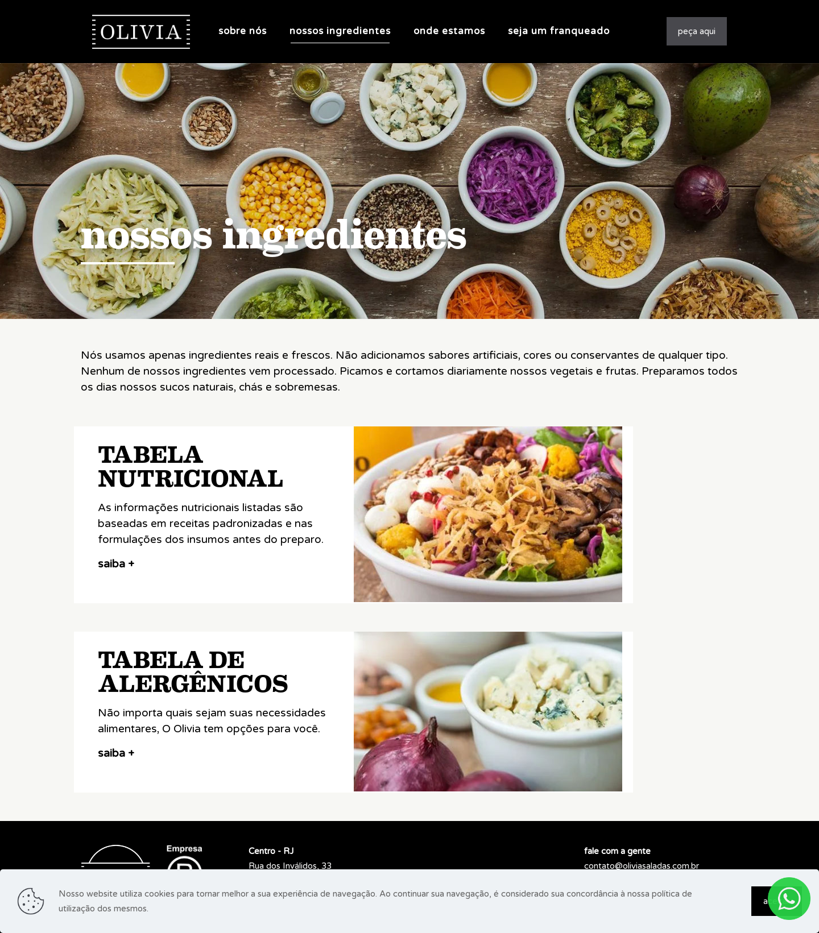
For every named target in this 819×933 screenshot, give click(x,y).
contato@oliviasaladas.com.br (641, 866)
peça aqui (696, 31)
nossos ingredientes (274, 234)
